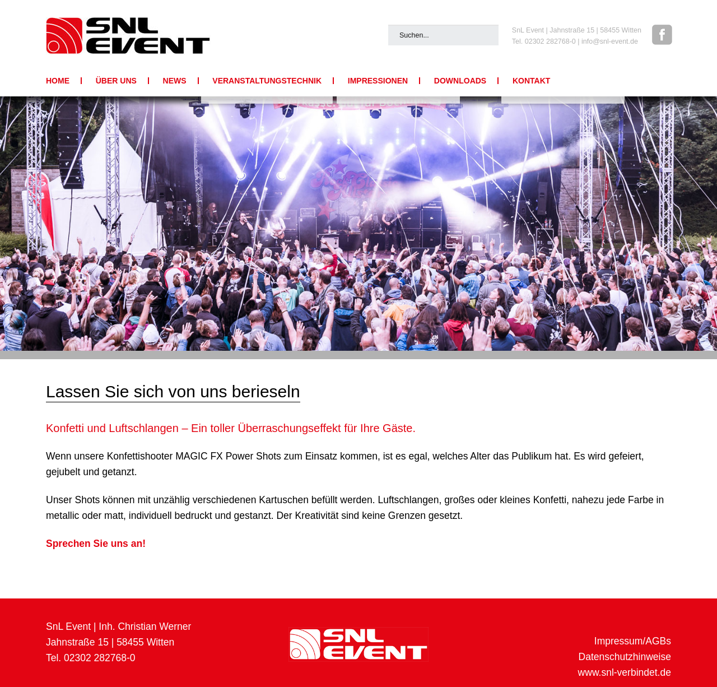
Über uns (116, 80)
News (175, 80)
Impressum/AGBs (632, 641)
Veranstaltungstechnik (267, 80)
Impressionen (378, 80)
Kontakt (531, 80)
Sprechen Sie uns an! (96, 543)
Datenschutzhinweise (625, 656)
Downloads (460, 80)
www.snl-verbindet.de (624, 672)
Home (57, 80)
